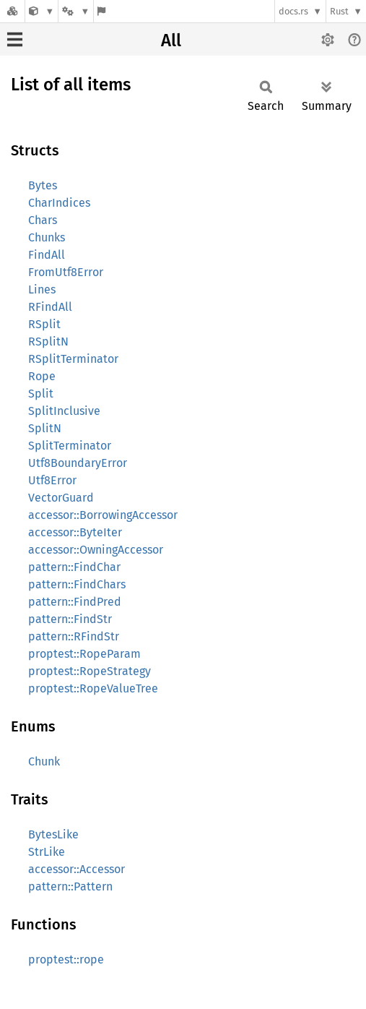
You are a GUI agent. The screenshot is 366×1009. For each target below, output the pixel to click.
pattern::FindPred (74, 602)
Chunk (44, 761)
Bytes (42, 185)
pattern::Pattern (70, 886)
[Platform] (75, 11)
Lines (42, 289)
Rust (339, 11)
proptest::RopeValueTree (93, 688)
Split (40, 393)
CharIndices (59, 203)
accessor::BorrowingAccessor (103, 515)
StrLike (46, 852)
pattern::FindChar (74, 567)
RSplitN (48, 341)
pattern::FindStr (70, 619)
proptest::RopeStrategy (89, 671)
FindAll (46, 255)
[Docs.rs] (12, 11)
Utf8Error (52, 480)
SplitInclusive (64, 411)
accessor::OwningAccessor (95, 550)
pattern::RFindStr (73, 636)
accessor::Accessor (76, 869)
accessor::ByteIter (75, 532)
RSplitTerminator (73, 359)
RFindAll (50, 307)
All (171, 40)
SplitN (44, 428)
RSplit (44, 324)
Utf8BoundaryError (77, 463)
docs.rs (293, 11)
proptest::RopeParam (84, 654)
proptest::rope (66, 959)
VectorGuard (61, 498)
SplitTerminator (69, 445)
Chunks (46, 237)
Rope (42, 376)
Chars (42, 220)
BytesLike (53, 834)
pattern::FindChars (77, 584)
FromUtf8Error (65, 272)
